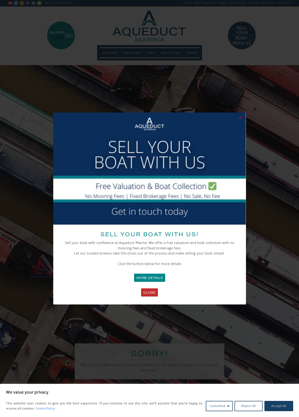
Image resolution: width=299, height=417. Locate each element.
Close (149, 292)
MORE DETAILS (149, 277)
